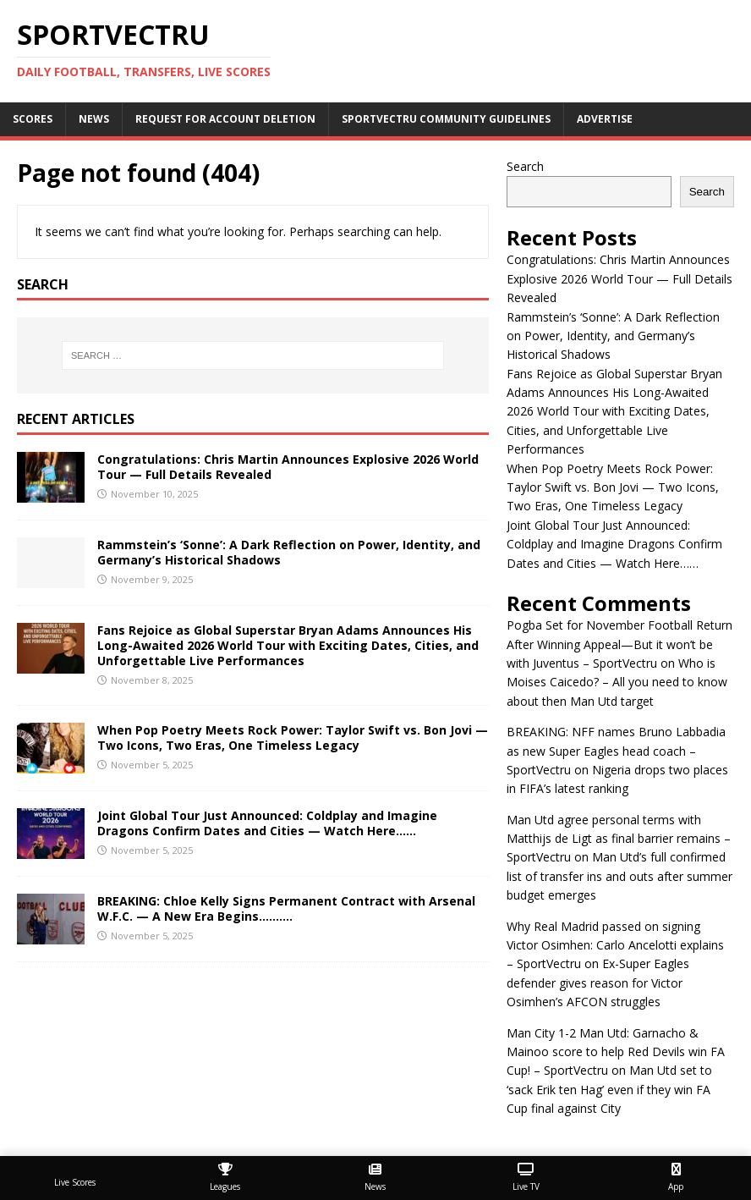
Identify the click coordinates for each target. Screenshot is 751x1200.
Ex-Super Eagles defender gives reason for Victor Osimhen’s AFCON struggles (598, 982)
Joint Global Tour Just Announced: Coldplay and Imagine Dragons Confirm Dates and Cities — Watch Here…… (267, 823)
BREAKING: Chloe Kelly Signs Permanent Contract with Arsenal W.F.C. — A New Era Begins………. (286, 908)
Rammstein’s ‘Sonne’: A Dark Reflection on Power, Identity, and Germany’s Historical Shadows (288, 552)
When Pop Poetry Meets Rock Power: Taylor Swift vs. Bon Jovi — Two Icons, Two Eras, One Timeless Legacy (292, 737)
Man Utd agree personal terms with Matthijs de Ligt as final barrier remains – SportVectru (619, 839)
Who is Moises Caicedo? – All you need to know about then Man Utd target (617, 682)
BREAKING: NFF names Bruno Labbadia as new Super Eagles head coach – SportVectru (616, 751)
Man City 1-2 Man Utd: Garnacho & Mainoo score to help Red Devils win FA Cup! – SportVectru (616, 1052)
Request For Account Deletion (225, 119)
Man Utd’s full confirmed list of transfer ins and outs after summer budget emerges (619, 876)
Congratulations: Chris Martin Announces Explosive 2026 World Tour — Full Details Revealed (288, 466)
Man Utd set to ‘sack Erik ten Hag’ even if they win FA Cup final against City (609, 1089)
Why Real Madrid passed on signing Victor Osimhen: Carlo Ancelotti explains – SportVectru (615, 945)
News (94, 119)
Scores (32, 119)
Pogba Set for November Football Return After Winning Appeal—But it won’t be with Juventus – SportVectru (619, 644)
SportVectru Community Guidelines (446, 119)
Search (525, 166)
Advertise (605, 119)
